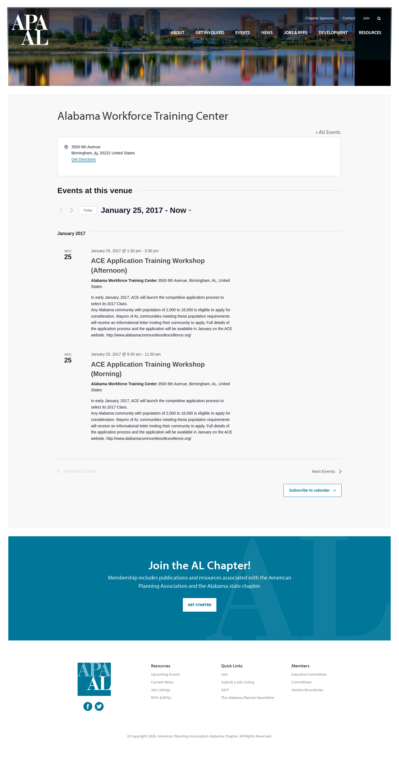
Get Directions (83, 159)
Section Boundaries (307, 691)
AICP (225, 691)
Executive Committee (308, 675)
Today (87, 210)
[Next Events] (71, 210)
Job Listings (160, 691)
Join (224, 675)
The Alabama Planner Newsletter (248, 698)
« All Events (329, 132)
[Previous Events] (60, 210)
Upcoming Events (165, 675)
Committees (301, 683)
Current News (162, 683)
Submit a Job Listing (237, 683)
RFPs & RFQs (161, 698)
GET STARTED (199, 606)
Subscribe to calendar (309, 491)
